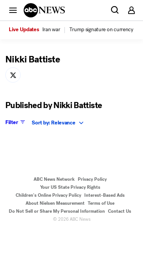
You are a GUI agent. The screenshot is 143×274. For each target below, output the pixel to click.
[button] (13, 10)
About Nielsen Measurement (55, 203)
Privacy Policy (92, 179)
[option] (38, 30)
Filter (15, 122)
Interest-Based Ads (104, 195)
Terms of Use (101, 203)
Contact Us (119, 211)
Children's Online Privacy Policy (48, 195)
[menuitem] (51, 29)
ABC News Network (54, 179)
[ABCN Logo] (44, 10)
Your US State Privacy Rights (70, 187)
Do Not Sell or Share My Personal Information (57, 211)
